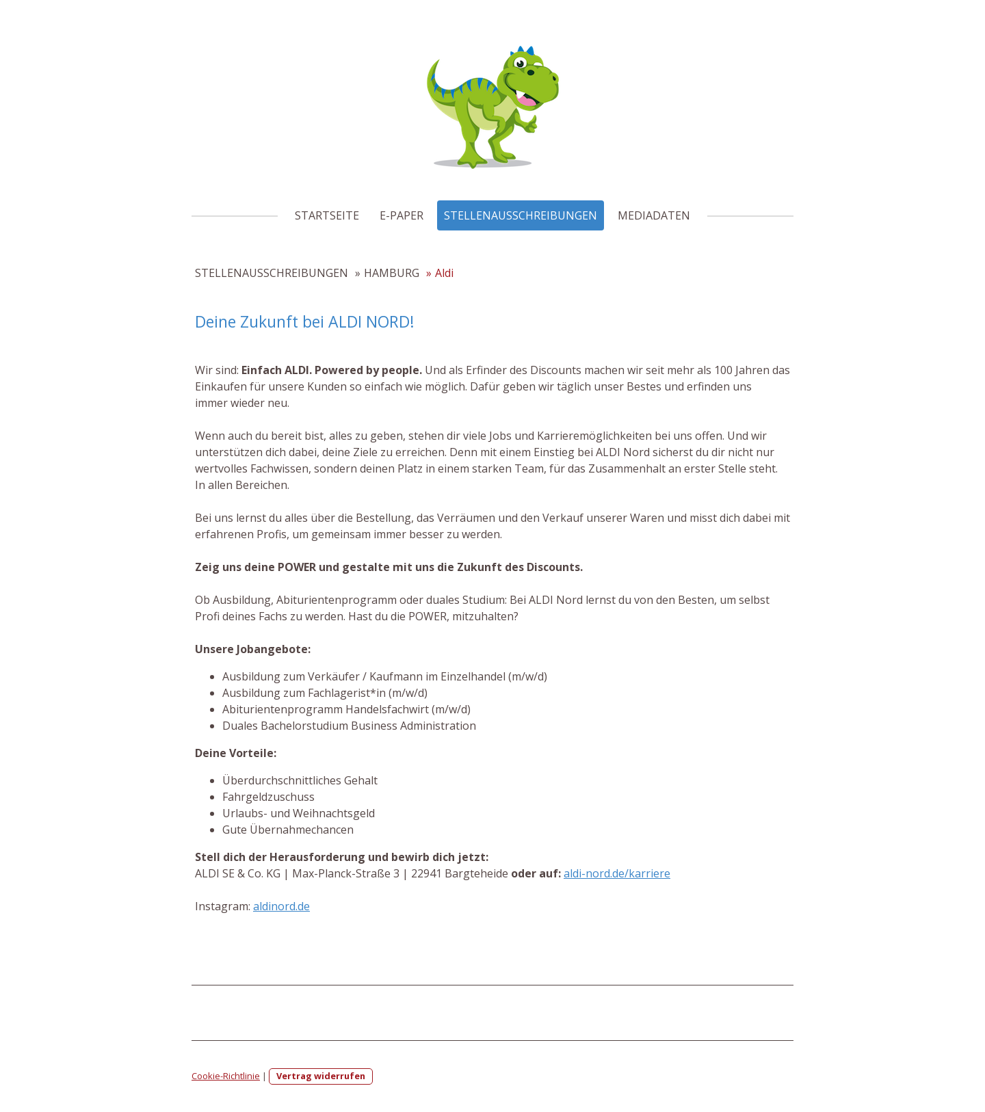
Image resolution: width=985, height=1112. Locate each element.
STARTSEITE (327, 215)
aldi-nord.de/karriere (617, 873)
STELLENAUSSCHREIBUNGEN (520, 215)
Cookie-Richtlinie (226, 1076)
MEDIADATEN (654, 215)
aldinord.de (281, 906)
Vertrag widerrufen (320, 1076)
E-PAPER (401, 215)
